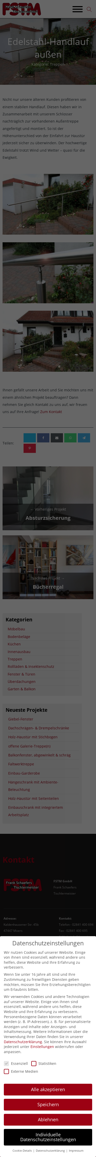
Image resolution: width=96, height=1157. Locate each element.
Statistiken (43, 1068)
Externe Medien (21, 1076)
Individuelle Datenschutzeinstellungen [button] (48, 1142)
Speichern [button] (48, 1110)
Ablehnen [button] (48, 1125)
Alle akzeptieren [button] (48, 1095)
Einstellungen (42, 1052)
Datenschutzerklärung (23, 1047)
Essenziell (16, 1068)
